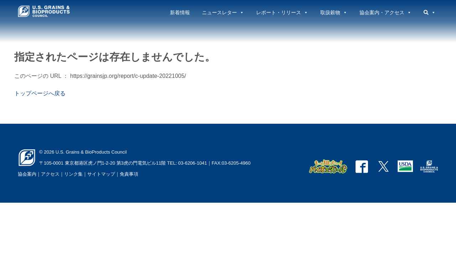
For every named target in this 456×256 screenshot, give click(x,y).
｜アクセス (47, 174)
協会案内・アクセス (385, 12)
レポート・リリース (282, 12)
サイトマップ (101, 174)
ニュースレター (223, 12)
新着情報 (180, 12)
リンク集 (73, 174)
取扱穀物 (333, 12)
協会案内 (27, 174)
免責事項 (129, 174)
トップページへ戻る (40, 93)
